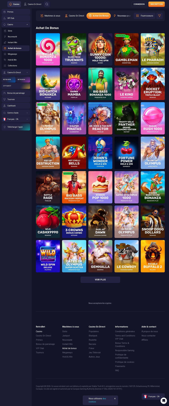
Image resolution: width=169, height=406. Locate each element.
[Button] (47, 4)
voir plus (100, 279)
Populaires (94, 331)
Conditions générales (125, 331)
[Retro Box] (23, 80)
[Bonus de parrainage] (16, 93)
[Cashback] (16, 106)
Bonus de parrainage (45, 344)
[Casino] (16, 24)
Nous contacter (149, 335)
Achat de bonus (69, 348)
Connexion (139, 4)
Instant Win (67, 344)
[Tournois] (16, 99)
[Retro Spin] (9, 80)
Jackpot (66, 335)
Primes (39, 340)
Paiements (120, 366)
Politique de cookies (124, 362)
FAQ (117, 370)
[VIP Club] (16, 18)
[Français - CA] (16, 119)
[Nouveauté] (16, 37)
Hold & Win (67, 357)
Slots (64, 331)
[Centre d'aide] (16, 113)
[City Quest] (16, 86)
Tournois (40, 352)
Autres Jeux (94, 357)
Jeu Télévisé (95, 352)
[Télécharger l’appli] (16, 126)
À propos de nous (150, 331)
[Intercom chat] (164, 401)
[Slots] (16, 31)
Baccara (92, 344)
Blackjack (93, 335)
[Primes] (16, 12)
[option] (50, 16)
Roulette (93, 340)
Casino (39, 331)
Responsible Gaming (124, 350)
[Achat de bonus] (16, 48)
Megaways (67, 352)
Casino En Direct (43, 335)
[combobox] (153, 396)
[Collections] (16, 66)
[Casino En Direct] (16, 72)
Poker (91, 348)
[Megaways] (16, 54)
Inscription (157, 4)
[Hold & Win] (16, 60)
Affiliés (145, 340)
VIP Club (40, 348)
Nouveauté (67, 340)
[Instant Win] (16, 42)
